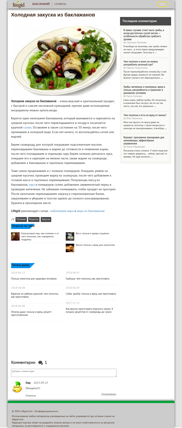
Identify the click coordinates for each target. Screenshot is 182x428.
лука (32, 184)
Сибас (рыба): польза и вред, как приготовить (91, 294)
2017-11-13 (73, 303)
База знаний (41, 4)
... (155, 53)
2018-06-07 (73, 273)
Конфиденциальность (46, 411)
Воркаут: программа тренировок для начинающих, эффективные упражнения (143, 140)
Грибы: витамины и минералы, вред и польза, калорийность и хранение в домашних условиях (144, 90)
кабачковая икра (62, 211)
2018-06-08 (18, 288)
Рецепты (33, 219)
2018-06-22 (18, 273)
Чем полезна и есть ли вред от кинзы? (144, 115)
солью (27, 127)
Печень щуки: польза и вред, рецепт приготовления (31, 313)
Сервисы (60, 4)
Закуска (46, 219)
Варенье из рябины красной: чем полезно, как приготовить (35, 295)
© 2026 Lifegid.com (22, 411)
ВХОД (163, 4)
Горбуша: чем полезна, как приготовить (87, 279)
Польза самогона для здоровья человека (34, 279)
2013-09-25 (40, 383)
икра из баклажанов (91, 211)
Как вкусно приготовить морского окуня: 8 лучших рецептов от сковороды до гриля (89, 310)
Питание (21, 219)
